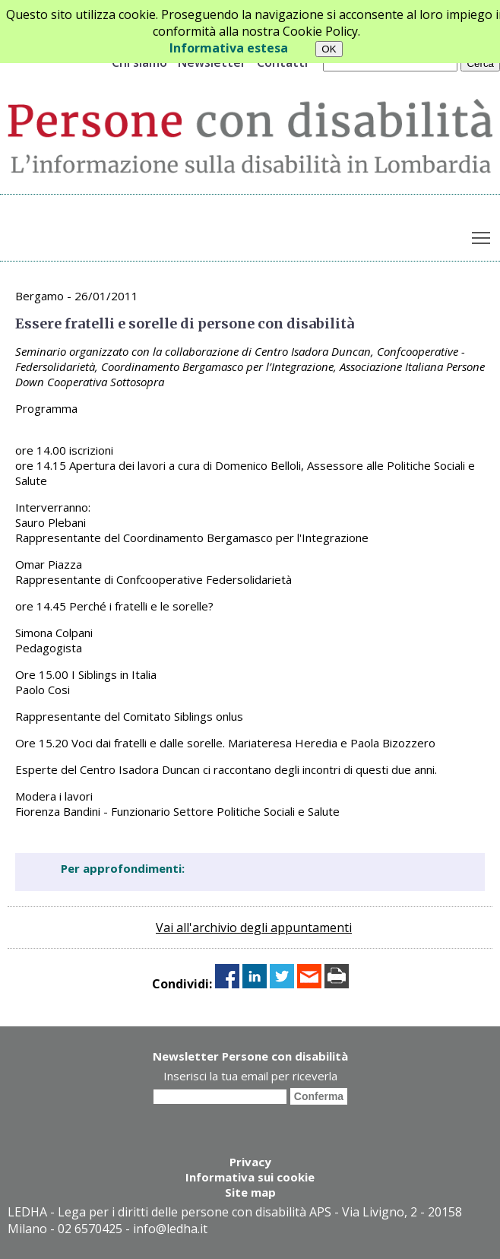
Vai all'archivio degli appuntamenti (254, 927)
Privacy (250, 1161)
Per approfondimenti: (123, 868)
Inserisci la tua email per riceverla (250, 1075)
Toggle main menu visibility (482, 234)
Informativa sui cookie (250, 1176)
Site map (250, 1192)
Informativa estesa (228, 48)
